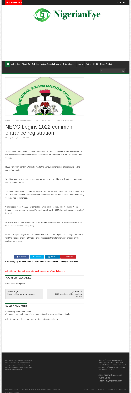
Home (7, 120)
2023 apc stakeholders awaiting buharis (68, 295)
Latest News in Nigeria (23, 120)
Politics (35, 64)
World (95, 64)
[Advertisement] (65, 43)
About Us (26, 64)
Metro (88, 64)
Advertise (15, 64)
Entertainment (69, 64)
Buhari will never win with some (21, 294)
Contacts (111, 389)
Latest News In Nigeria (51, 64)
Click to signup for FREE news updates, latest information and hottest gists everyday (41, 261)
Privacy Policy (89, 389)
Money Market (106, 64)
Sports (80, 64)
